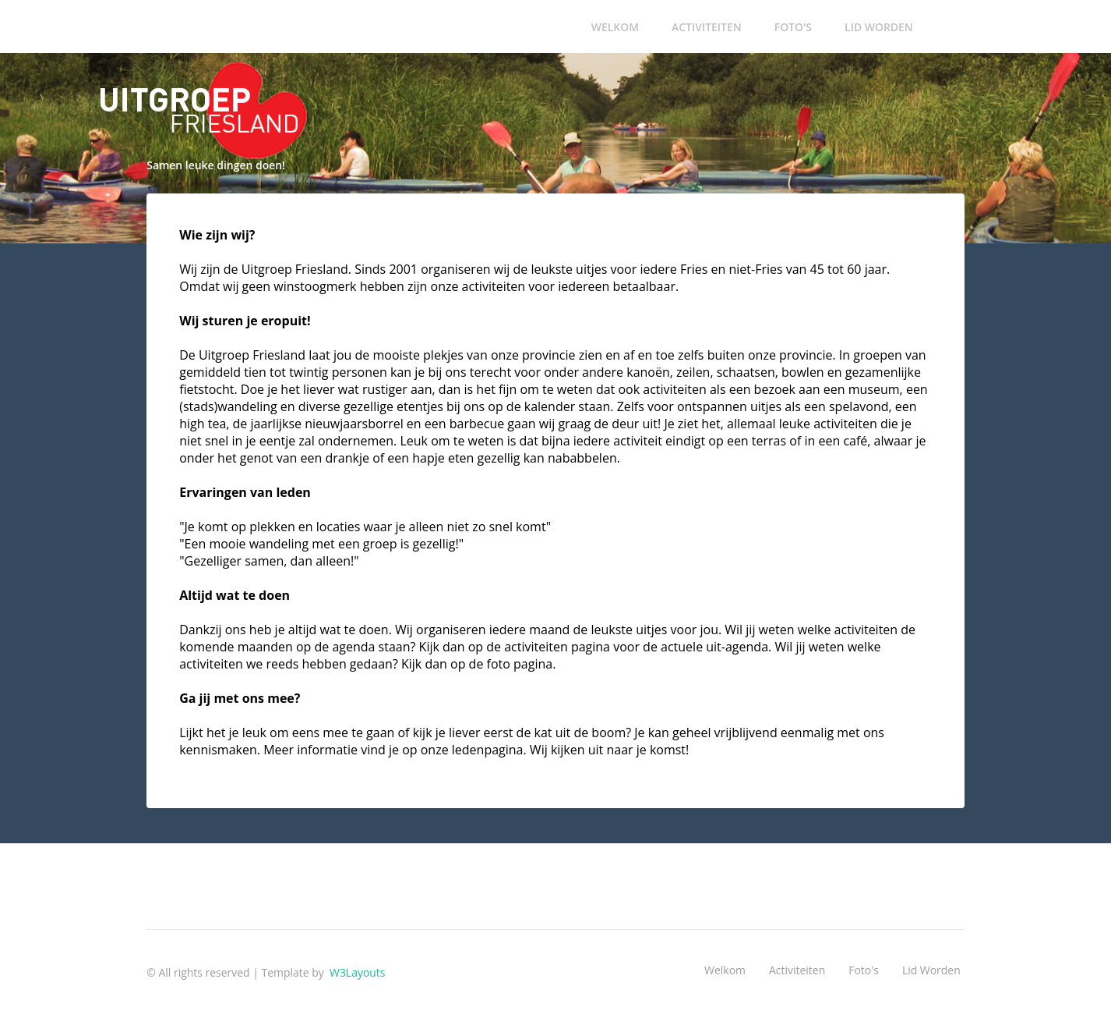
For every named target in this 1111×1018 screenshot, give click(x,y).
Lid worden (879, 27)
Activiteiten (707, 27)
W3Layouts (355, 972)
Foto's (793, 27)
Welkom (615, 27)
